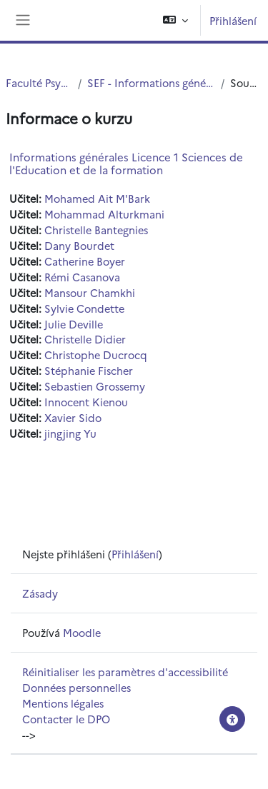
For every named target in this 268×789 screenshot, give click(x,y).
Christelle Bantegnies (96, 229)
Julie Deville (73, 323)
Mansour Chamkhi (89, 292)
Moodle (82, 632)
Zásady (40, 593)
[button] (175, 20)
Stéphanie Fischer (88, 370)
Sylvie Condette (84, 308)
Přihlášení (233, 20)
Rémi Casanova (82, 276)
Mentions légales (63, 702)
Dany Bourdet (79, 245)
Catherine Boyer (84, 260)
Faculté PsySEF (39, 82)
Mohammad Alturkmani (104, 213)
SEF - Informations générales (151, 82)
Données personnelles (76, 687)
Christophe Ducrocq (95, 354)
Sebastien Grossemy (94, 385)
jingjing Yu (70, 433)
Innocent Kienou (86, 401)
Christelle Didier (85, 338)
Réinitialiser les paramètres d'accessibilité (125, 671)
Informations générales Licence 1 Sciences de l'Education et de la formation (126, 163)
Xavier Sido (72, 417)
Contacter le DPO (66, 718)
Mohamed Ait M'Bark (97, 198)
